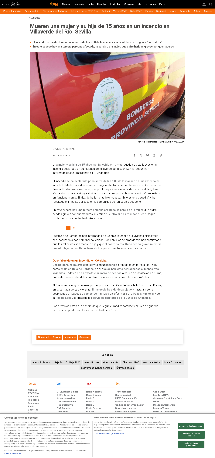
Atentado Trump (41, 362)
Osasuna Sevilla (151, 362)
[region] (107, 435)
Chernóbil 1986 (131, 362)
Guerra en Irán (110, 362)
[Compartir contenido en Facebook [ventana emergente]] (134, 154)
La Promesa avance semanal (96, 367)
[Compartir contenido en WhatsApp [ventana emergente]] (154, 154)
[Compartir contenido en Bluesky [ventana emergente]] (147, 154)
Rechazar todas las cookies (191, 435)
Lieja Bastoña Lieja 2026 (67, 362)
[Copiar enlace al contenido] (160, 154)
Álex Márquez (91, 362)
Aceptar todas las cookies (190, 426)
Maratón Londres (173, 362)
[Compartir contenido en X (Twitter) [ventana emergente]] (141, 154)
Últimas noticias (125, 367)
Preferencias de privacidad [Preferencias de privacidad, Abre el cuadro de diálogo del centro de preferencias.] (191, 444)
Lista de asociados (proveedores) (109, 433)
